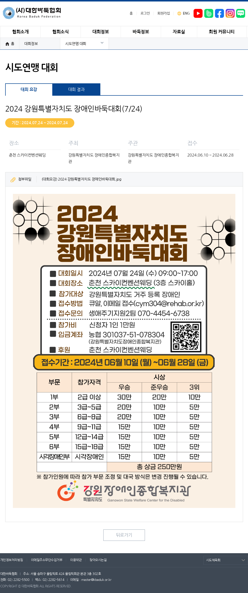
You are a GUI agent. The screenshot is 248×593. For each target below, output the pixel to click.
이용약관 (76, 560)
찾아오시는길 (98, 560)
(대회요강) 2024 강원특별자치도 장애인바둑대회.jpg (81, 179)
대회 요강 (29, 90)
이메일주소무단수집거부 (46, 560)
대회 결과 (76, 89)
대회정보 (31, 44)
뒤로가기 (124, 535)
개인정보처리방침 (11, 560)
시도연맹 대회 (75, 44)
